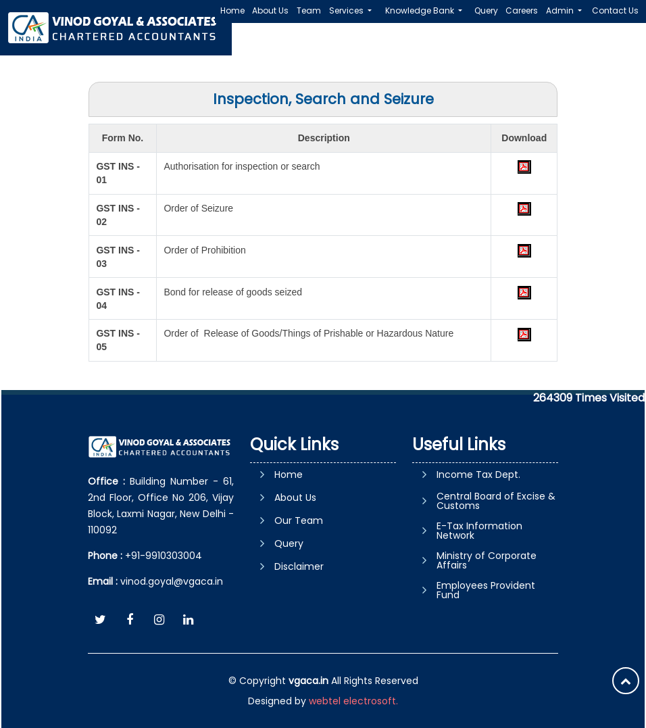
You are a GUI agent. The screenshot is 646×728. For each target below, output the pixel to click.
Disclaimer (299, 566)
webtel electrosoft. (353, 701)
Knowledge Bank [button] (420, 10)
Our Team (298, 520)
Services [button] (347, 10)
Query (486, 10)
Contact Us (615, 10)
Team (309, 10)
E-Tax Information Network (479, 530)
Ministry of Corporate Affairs (487, 560)
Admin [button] (561, 10)
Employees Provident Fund (486, 590)
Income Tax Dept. (478, 474)
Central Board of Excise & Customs (496, 500)
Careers (521, 10)
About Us (270, 10)
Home (232, 10)
